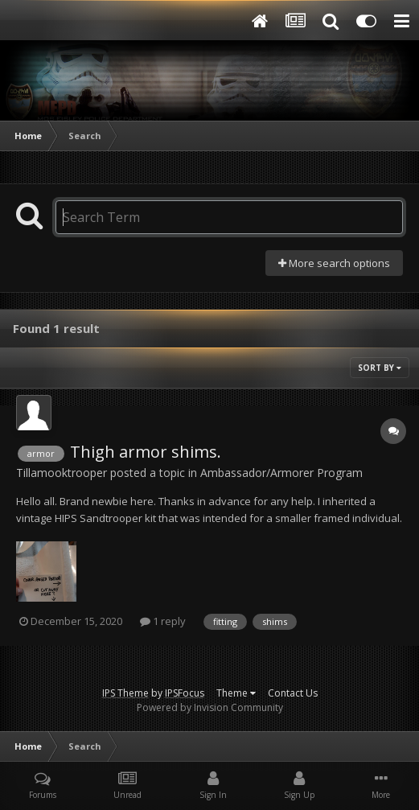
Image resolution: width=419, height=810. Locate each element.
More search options (334, 263)
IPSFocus (184, 693)
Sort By (379, 367)
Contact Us (293, 693)
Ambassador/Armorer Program (281, 472)
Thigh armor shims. (145, 452)
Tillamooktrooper (61, 472)
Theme (236, 693)
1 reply (163, 621)
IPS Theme (125, 693)
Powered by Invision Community (210, 707)
